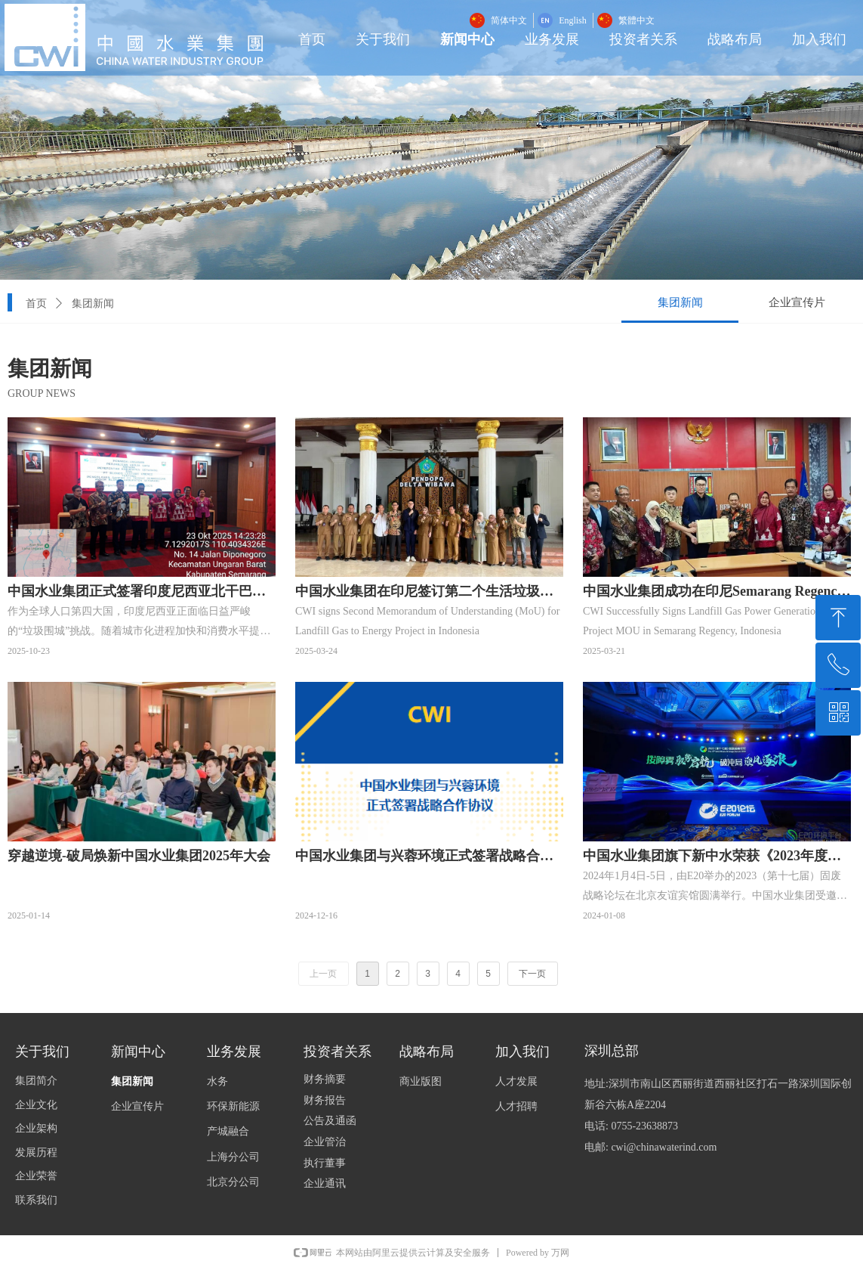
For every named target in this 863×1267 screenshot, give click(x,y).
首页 (36, 303)
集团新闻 (93, 303)
